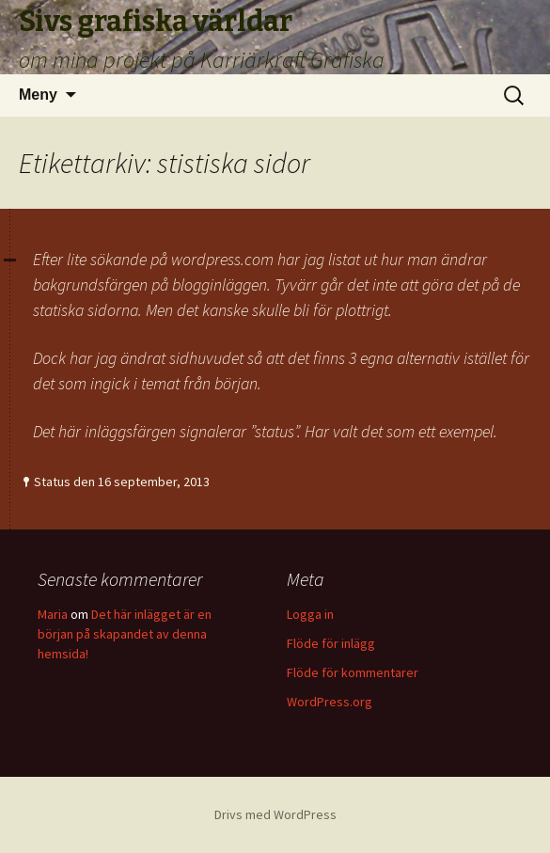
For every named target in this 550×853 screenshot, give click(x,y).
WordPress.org (329, 701)
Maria (53, 614)
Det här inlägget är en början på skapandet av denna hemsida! (125, 634)
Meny (38, 95)
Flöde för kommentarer (352, 672)
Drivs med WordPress (275, 814)
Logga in (310, 614)
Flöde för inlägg (331, 643)
